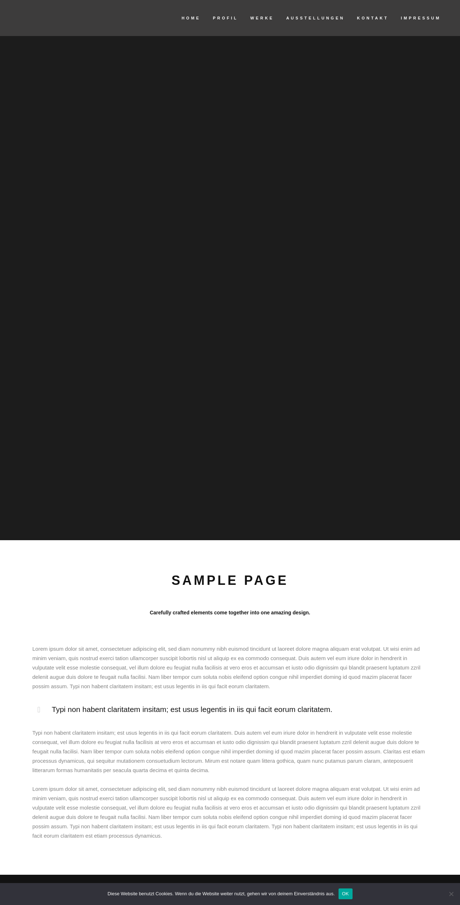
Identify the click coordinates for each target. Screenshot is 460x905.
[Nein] (451, 893)
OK (345, 893)
